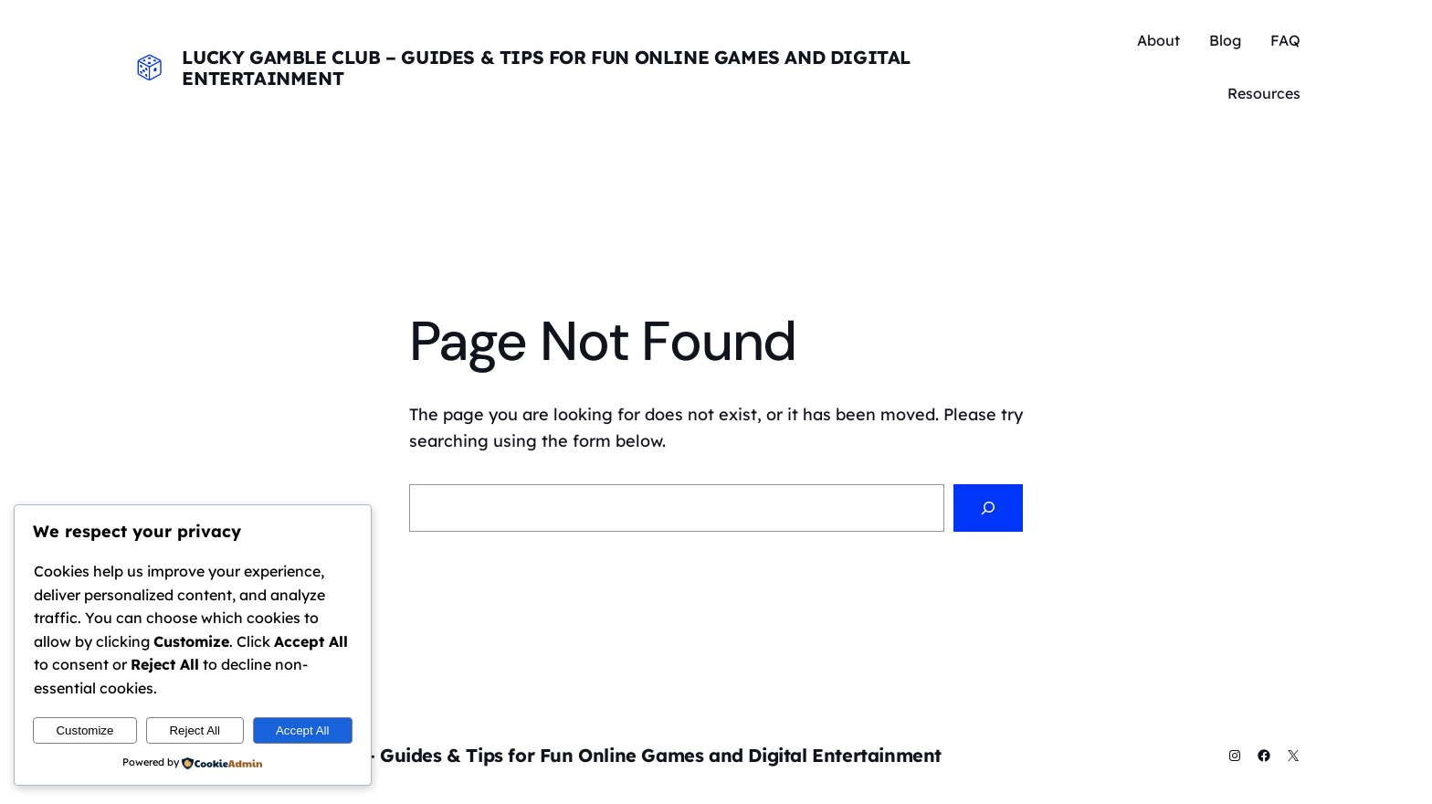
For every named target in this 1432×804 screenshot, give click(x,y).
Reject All (194, 730)
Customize (84, 730)
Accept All (303, 730)
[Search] (988, 508)
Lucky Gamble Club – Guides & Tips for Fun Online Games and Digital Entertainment (546, 68)
